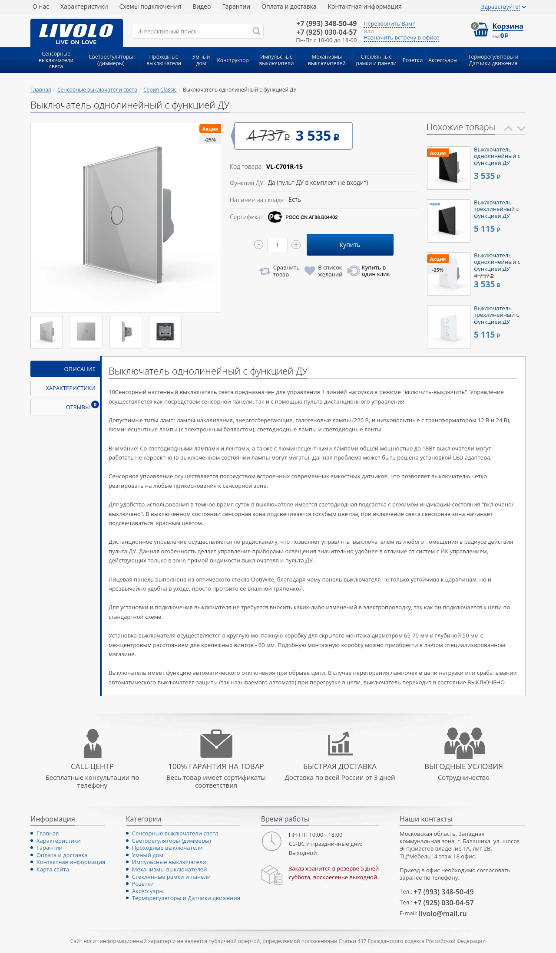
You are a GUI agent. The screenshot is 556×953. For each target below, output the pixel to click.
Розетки (143, 883)
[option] (476, 167)
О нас (41, 6)
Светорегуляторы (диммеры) (171, 841)
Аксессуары (148, 891)
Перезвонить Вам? (389, 23)
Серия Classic (160, 89)
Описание (80, 369)
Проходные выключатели (167, 847)
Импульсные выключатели (169, 862)
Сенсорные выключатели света (97, 89)
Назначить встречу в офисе (401, 37)
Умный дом (147, 855)
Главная (40, 89)
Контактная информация (365, 6)
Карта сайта (52, 869)
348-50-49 (326, 24)
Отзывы (82, 406)
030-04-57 (326, 32)
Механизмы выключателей (169, 869)
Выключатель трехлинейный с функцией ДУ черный (496, 212)
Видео (201, 6)
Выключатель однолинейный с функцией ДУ (497, 262)
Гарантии (236, 6)
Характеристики (84, 6)
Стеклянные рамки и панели (171, 877)
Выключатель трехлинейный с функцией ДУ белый (496, 318)
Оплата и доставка (289, 6)
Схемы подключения (150, 6)
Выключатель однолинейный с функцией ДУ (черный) (497, 159)
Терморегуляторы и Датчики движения (186, 898)
